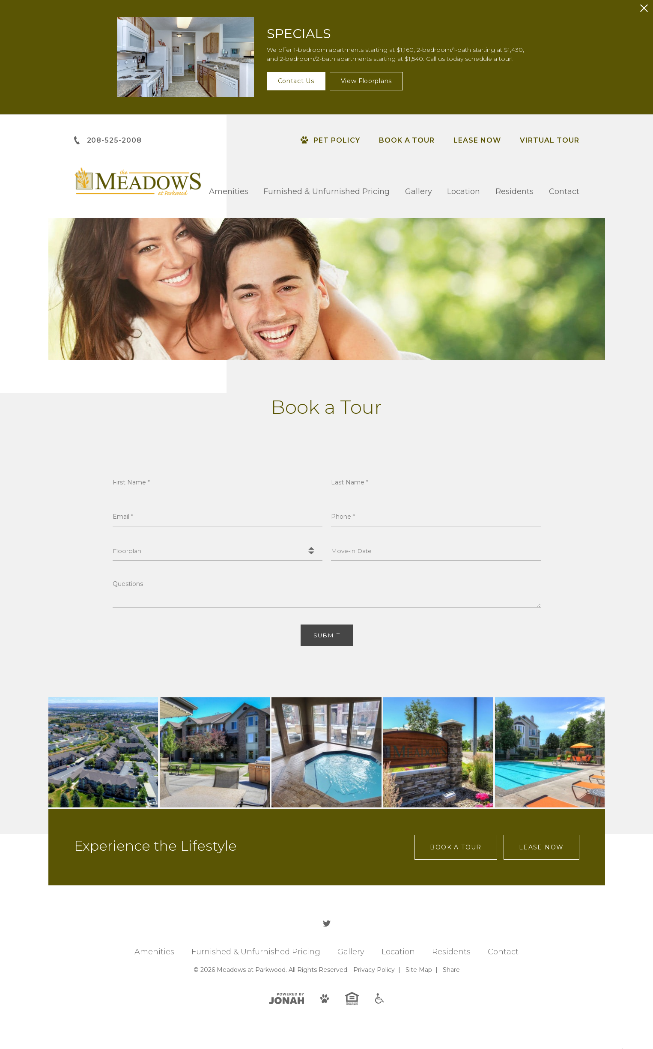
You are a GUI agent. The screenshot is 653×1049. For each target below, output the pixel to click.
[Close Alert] (644, 8)
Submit (326, 636)
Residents (514, 191)
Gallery (418, 191)
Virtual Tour (549, 140)
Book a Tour (407, 140)
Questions (128, 584)
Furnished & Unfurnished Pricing (326, 191)
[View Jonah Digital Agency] (286, 998)
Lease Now (477, 140)
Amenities (228, 191)
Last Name (349, 482)
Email (123, 517)
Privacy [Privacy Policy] (374, 970)
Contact (564, 191)
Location (463, 191)
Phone (343, 517)
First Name (131, 482)
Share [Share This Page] (451, 970)
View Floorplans (366, 81)
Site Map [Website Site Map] (419, 970)
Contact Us (296, 81)
